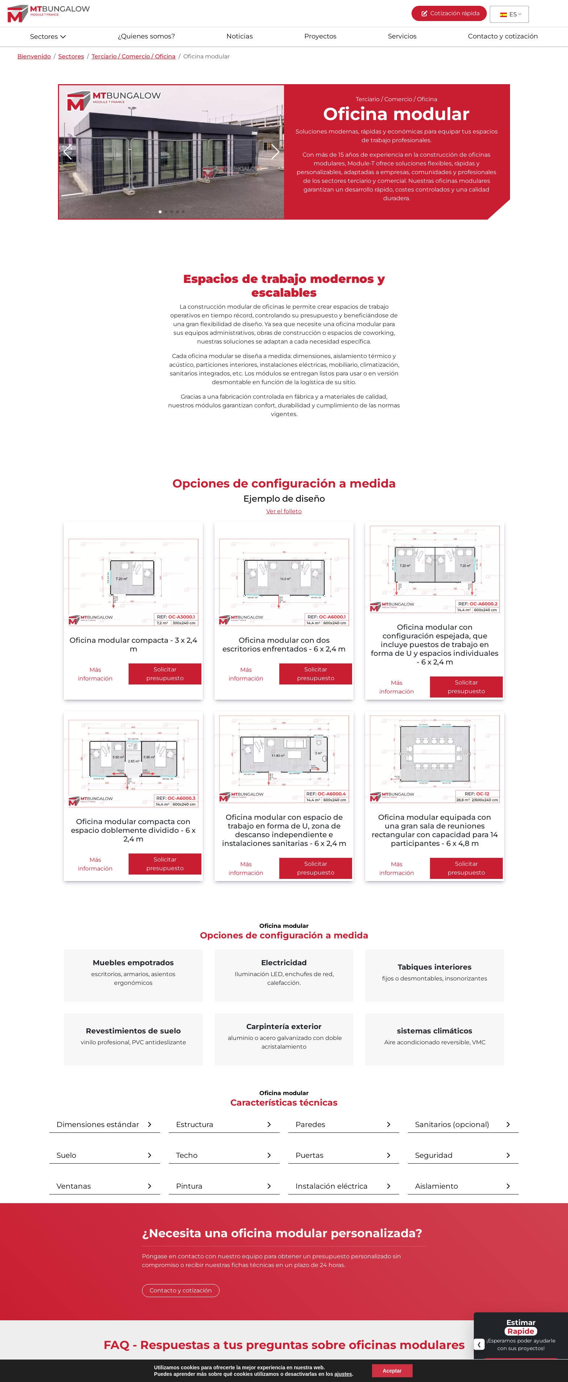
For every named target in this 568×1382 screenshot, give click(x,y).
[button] (275, 152)
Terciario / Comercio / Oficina (134, 56)
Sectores (44, 37)
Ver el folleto (284, 511)
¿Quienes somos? (146, 36)
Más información (95, 674)
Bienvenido (34, 56)
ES (508, 14)
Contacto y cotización (503, 36)
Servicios (402, 36)
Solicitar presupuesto (165, 674)
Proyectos (320, 36)
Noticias (239, 36)
